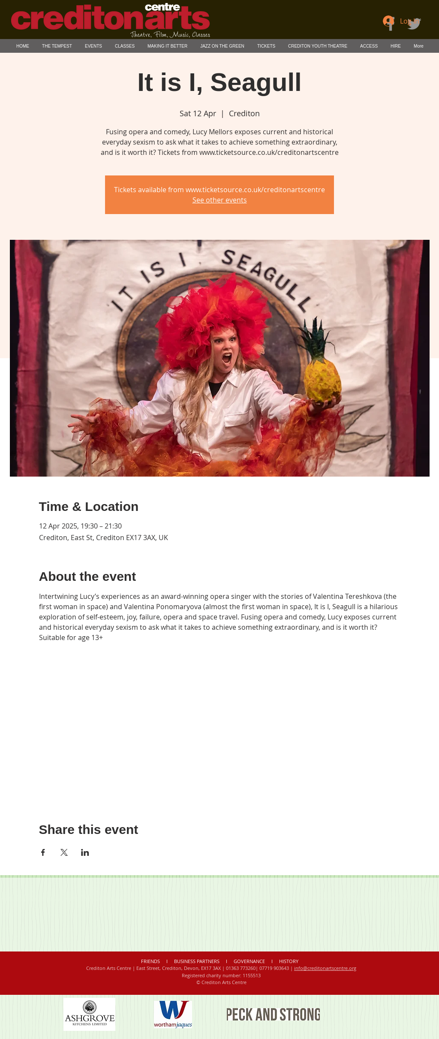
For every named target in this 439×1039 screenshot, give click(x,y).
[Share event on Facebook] (43, 852)
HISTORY (288, 961)
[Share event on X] (64, 852)
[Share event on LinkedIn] (85, 852)
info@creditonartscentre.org (325, 968)
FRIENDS (151, 961)
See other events (219, 200)
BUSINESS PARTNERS (197, 961)
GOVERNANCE (249, 961)
